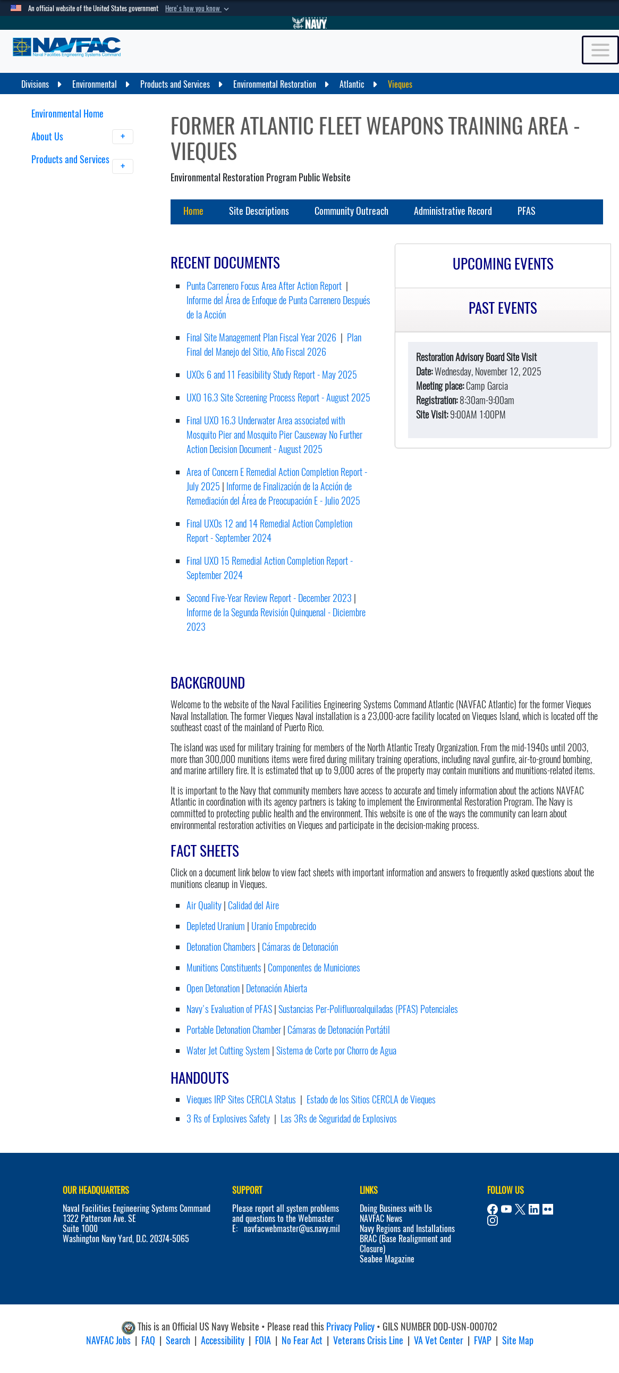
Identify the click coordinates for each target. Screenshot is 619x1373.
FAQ (148, 1340)
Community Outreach (351, 210)
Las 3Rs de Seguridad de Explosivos (339, 1118)
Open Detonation (213, 988)
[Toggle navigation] (600, 50)
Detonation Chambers (221, 946)
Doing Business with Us (396, 1208)
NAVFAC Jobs (108, 1340)
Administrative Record (453, 210)
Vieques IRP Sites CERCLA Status (241, 1099)
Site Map (517, 1340)
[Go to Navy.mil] (309, 23)
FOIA (263, 1340)
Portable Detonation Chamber (233, 1029)
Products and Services (82, 166)
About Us (82, 136)
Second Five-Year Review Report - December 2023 (269, 598)
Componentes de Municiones (314, 967)
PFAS (527, 210)
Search (178, 1340)
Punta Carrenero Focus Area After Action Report (264, 285)
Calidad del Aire (253, 905)
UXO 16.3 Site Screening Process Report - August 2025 (278, 397)
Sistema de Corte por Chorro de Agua (336, 1050)
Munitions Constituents (223, 967)
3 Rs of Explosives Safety (228, 1118)
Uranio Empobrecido (283, 926)
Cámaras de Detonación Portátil (338, 1029)
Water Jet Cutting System (228, 1050)
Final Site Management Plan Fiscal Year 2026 (261, 337)
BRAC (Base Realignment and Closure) (405, 1243)
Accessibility (222, 1340)
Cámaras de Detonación (300, 946)
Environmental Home (67, 113)
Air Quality (204, 905)
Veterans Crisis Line (368, 1340)
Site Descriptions (259, 210)
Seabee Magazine (387, 1259)
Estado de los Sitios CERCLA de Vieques (371, 1099)
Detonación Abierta (276, 988)
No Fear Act (302, 1340)
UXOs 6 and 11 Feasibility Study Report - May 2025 (271, 374)
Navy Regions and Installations (407, 1228)
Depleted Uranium (215, 926)
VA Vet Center (438, 1340)
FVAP (482, 1340)
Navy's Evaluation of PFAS (229, 1009)
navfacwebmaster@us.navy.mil (292, 1228)
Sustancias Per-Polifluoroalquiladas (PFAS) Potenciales (368, 1009)
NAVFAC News (381, 1218)
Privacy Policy (350, 1326)
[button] (198, 8)
